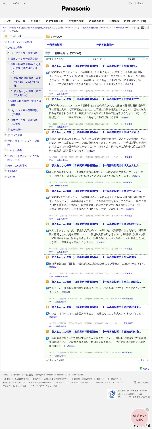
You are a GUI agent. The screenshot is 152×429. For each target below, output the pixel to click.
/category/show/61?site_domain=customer (8, 53)
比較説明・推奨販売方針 (82, 379)
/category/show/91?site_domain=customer (5, 48)
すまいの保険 (14, 135)
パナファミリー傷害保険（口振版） (24, 112)
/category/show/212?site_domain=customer (5, 171)
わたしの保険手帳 (17, 165)
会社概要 (6, 379)
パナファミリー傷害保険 (24, 53)
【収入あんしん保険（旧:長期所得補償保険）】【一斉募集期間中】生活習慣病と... (95, 257)
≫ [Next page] (147, 360)
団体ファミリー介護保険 (24, 58)
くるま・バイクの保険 (19, 41)
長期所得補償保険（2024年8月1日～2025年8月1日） (27, 81)
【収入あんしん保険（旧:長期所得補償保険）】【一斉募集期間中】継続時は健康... (95, 307)
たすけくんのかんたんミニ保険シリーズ (23, 158)
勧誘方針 (36, 379)
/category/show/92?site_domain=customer (5, 141)
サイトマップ (60, 382)
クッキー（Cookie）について (108, 382)
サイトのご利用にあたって (81, 382)
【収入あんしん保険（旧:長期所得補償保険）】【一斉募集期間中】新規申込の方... (95, 191)
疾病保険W (16, 129)
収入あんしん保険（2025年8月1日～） (27, 93)
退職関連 (12, 171)
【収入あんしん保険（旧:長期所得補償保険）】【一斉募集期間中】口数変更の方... (95, 99)
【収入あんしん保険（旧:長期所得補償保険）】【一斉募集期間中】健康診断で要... (95, 224)
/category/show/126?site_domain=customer (8, 59)
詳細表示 (129, 84)
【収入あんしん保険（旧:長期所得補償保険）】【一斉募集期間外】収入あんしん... (95, 165)
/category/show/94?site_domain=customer (8, 101)
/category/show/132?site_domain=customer (5, 156)
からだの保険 (24, 28)
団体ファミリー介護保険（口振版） (24, 122)
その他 (11, 177)
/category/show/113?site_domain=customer (5, 177)
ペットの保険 (14, 150)
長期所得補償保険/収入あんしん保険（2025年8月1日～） (56, 28)
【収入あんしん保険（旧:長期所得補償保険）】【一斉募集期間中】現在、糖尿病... (95, 282)
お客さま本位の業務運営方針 (56, 379)
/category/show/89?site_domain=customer (5, 135)
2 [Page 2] (143, 360)
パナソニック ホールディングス (44, 385)
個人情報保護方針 (21, 379)
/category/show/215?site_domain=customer (8, 130)
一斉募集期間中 (55, 44)
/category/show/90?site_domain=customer (5, 150)
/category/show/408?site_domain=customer (8, 110)
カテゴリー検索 (9, 28)
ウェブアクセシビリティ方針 (15, 385)
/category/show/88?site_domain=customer (5, 42)
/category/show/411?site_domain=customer (8, 120)
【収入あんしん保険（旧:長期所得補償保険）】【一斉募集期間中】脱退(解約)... (93, 66)
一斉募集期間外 (105, 44)
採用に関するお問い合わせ (14, 382)
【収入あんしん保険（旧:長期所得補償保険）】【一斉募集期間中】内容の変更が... (95, 132)
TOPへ (146, 368)
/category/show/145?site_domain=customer (5, 166)
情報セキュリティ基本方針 (107, 379)
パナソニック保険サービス (14, 3)
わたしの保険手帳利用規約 (40, 382)
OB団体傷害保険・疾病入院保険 (25, 103)
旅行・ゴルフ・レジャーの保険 (23, 143)
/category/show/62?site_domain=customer (8, 64)
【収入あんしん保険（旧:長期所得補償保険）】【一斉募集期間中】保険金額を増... (95, 331)
